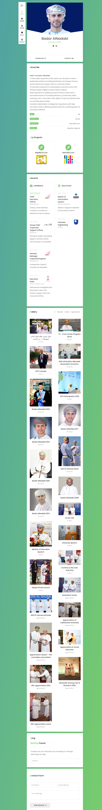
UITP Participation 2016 (69, 393)
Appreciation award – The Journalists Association (41, 653)
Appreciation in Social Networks (69, 645)
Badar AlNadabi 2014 (41, 510)
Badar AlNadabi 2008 (70, 495)
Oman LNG (69, 514)
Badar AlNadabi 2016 (41, 478)
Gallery (21, 26)
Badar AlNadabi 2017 (69, 426)
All (55, 308)
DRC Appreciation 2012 (40, 682)
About (22, 12)
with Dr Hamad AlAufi (69, 466)
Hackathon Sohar (69, 592)
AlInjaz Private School (41, 584)
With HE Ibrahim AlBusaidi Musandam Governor (69, 359)
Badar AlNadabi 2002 (41, 406)
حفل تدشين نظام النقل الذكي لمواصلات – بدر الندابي (41, 334)
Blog (22, 34)
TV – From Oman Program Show (69, 332)
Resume (21, 19)
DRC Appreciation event (41, 721)
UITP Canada (40, 368)
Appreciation (76, 308)
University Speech (69, 539)
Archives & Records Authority (69, 565)
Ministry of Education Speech (41, 547)
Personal (61, 308)
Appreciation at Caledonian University (69, 618)
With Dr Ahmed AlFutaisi (41, 612)
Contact (22, 41)
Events (68, 308)
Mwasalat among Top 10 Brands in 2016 (69, 681)
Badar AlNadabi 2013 (41, 439)
